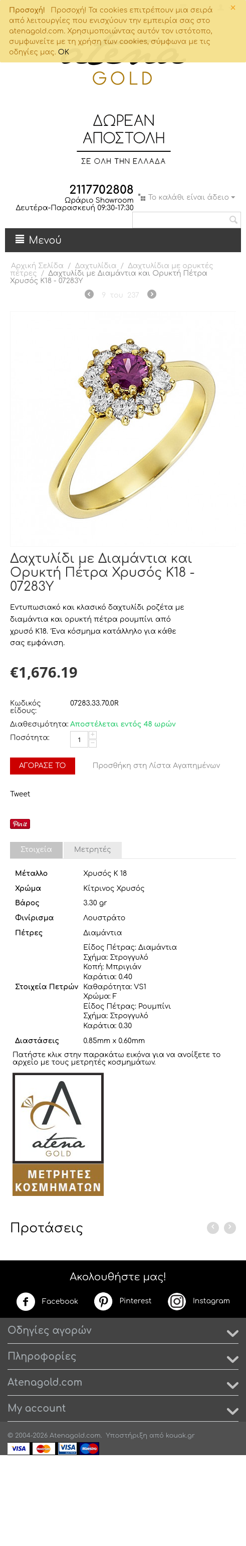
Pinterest (122, 1301)
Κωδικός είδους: (25, 707)
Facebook (47, 1301)
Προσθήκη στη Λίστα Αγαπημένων (156, 766)
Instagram (198, 1301)
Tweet (20, 794)
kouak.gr (180, 1435)
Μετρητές (92, 849)
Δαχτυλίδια (96, 266)
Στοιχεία (36, 849)
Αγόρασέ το (42, 766)
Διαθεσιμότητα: (37, 724)
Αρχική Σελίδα (37, 266)
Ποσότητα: (30, 738)
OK (63, 52)
